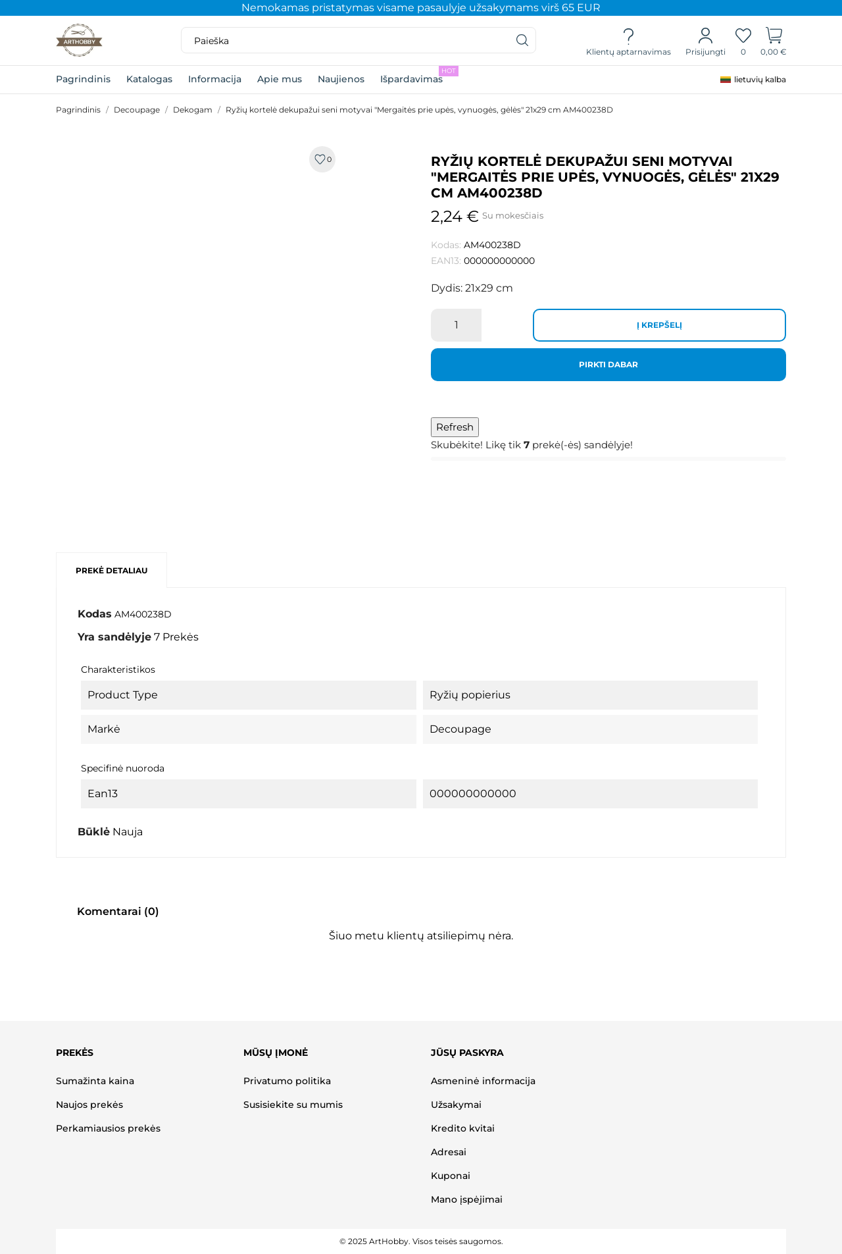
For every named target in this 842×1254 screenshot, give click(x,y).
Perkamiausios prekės (108, 1128)
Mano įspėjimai (467, 1199)
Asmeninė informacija (483, 1081)
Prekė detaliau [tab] (111, 570)
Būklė (94, 831)
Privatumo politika (287, 1081)
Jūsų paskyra (467, 1052)
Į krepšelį (659, 325)
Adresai (448, 1152)
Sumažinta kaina (95, 1081)
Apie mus (279, 79)
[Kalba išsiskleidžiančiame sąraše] (753, 80)
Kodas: (446, 245)
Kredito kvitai (463, 1128)
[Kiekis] (456, 325)
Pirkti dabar (608, 364)
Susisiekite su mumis (293, 1104)
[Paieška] (523, 40)
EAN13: (446, 261)
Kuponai (450, 1176)
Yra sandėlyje (114, 637)
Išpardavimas (419, 75)
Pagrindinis (83, 79)
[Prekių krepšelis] (773, 41)
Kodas (95, 614)
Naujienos (341, 79)
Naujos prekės (89, 1104)
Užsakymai (456, 1104)
